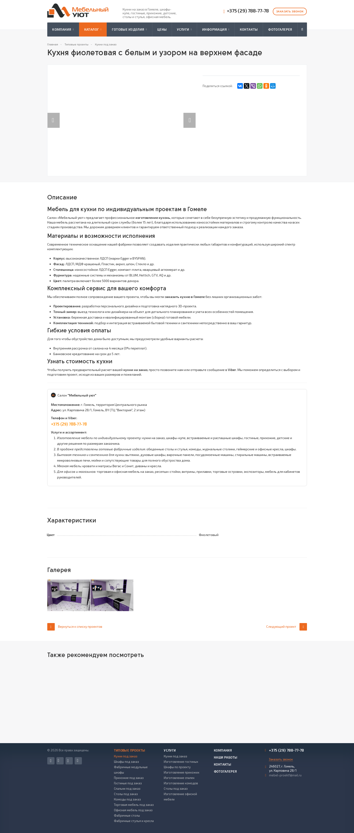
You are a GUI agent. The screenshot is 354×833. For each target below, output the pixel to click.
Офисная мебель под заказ (133, 810)
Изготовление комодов (181, 783)
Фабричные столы (127, 815)
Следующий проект (286, 626)
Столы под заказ (126, 794)
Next (192, 115)
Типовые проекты (129, 750)
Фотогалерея (280, 29)
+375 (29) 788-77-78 (248, 10)
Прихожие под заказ (129, 778)
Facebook (50, 761)
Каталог (93, 29)
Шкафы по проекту (177, 767)
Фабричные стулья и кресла (134, 821)
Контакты (249, 29)
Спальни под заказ (127, 788)
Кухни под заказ (125, 756)
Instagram (68, 761)
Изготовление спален (179, 778)
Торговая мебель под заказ (134, 805)
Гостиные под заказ (128, 783)
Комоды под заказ (127, 799)
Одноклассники (77, 761)
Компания (63, 29)
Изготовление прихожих (181, 772)
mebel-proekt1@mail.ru (285, 775)
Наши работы (225, 757)
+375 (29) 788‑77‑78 (69, 424)
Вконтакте (58, 761)
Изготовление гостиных (181, 761)
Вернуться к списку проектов (74, 626)
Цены (162, 29)
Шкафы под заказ (126, 761)
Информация (215, 29)
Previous (53, 115)
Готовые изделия (129, 29)
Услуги (184, 29)
